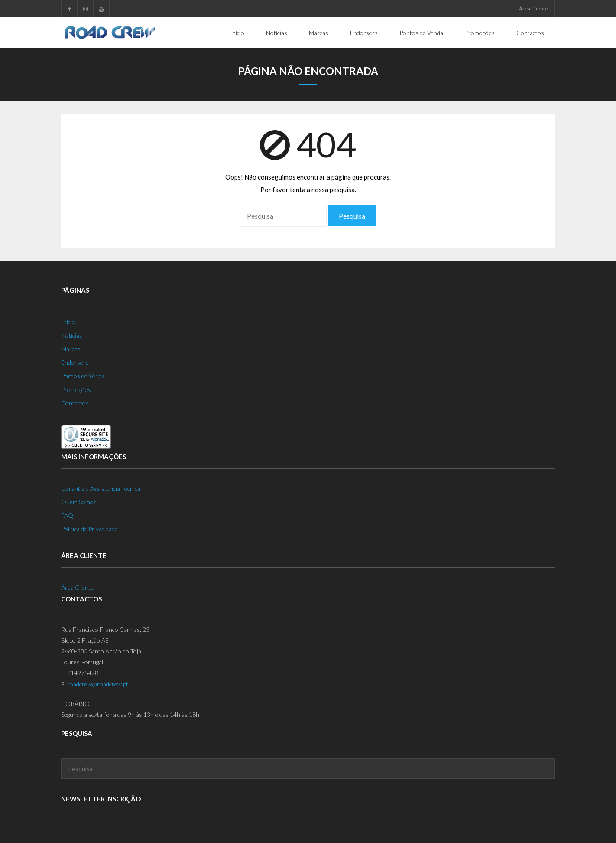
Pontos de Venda (83, 375)
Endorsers (75, 362)
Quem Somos (79, 502)
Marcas (71, 349)
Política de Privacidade (89, 529)
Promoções (76, 389)
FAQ (67, 515)
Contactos (75, 403)
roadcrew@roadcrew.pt (97, 684)
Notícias (71, 335)
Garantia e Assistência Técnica (100, 488)
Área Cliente (533, 8)
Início (68, 322)
